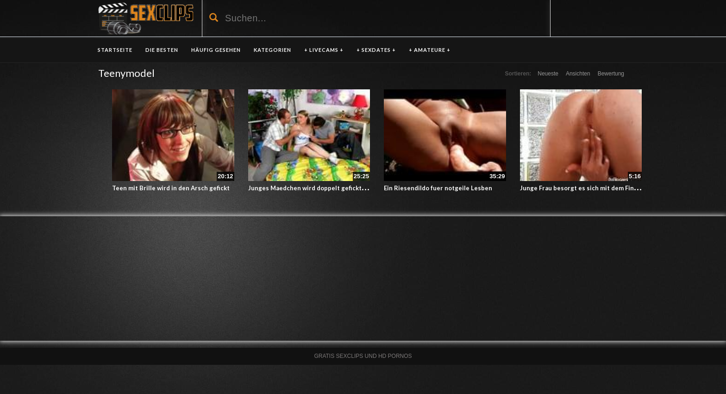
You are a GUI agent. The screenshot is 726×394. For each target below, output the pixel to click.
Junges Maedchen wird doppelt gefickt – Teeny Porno (326, 188)
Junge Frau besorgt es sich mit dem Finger (582, 188)
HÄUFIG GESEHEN (216, 50)
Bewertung (611, 73)
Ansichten (578, 73)
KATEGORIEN (272, 50)
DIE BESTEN (161, 50)
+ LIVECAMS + (324, 50)
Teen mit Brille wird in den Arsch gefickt (171, 188)
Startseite (115, 50)
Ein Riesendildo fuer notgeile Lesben (438, 188)
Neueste (548, 73)
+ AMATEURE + (430, 50)
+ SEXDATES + (376, 50)
